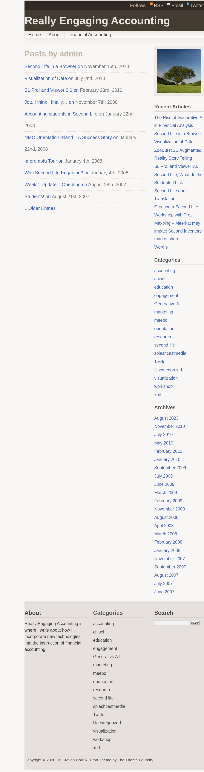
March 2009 (165, 492)
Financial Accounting (89, 34)
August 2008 (166, 517)
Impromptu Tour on (44, 161)
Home (34, 34)
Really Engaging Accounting (97, 21)
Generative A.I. (168, 303)
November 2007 (169, 558)
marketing (163, 312)
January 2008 (167, 550)
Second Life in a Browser (178, 133)
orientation (164, 328)
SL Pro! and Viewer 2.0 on (51, 90)
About (55, 34)
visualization (166, 378)
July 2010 (163, 434)
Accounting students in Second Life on (64, 113)
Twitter (197, 5)
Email (177, 5)
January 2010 (167, 459)
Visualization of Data (174, 141)
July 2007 (163, 583)
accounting (164, 270)
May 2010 (163, 443)
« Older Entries (40, 208)
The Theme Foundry (135, 760)
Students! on (37, 196)
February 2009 (168, 500)
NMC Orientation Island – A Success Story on (71, 137)
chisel (159, 278)
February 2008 (168, 542)
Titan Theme (100, 760)
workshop (163, 386)
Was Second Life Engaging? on (57, 172)
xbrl (157, 394)
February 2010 (168, 451)
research (162, 336)
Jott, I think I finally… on (49, 102)
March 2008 (165, 533)
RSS (158, 5)
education (163, 287)
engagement (166, 295)
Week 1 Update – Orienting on (55, 184)
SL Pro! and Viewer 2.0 (176, 166)
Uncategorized (168, 369)
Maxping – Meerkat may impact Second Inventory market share (178, 231)
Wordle (161, 247)
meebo (160, 320)
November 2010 (169, 426)
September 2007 (170, 567)
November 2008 (169, 509)
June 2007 (164, 591)
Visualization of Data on (48, 78)
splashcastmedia (170, 353)
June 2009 (164, 484)
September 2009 (170, 467)
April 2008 (164, 525)
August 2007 (166, 575)
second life (164, 345)
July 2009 (163, 476)
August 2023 (166, 418)
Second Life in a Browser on (53, 66)
